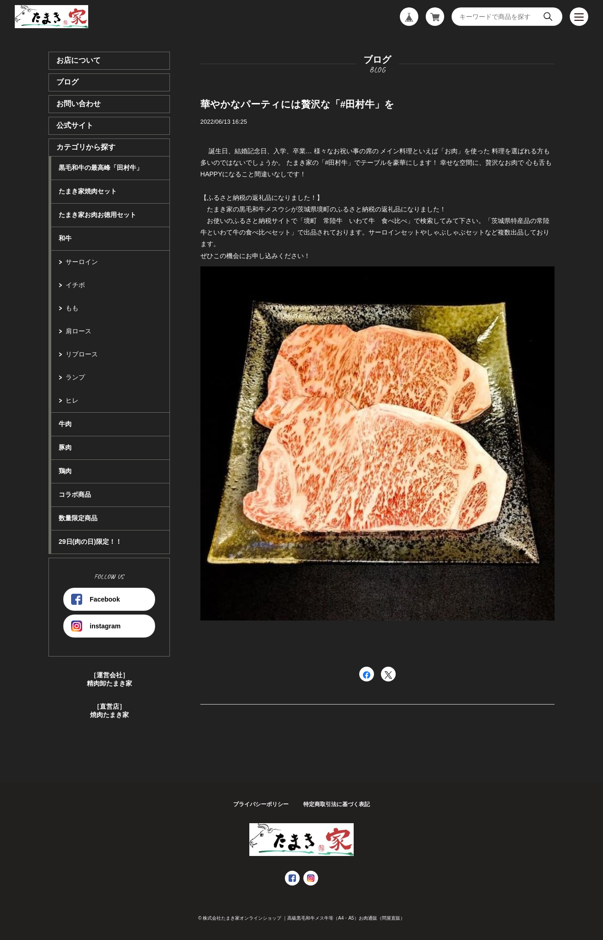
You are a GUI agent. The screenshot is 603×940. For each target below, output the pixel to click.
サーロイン (82, 261)
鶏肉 (65, 471)
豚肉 (65, 447)
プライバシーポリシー (261, 804)
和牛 (65, 238)
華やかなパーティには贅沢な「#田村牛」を (297, 104)
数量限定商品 (78, 518)
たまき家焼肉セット (88, 191)
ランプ (75, 377)
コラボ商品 (75, 494)
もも (72, 308)
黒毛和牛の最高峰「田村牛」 (101, 167)
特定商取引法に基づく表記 (336, 804)
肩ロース (78, 331)
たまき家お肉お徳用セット (97, 214)
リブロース (82, 354)
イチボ (75, 285)
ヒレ (72, 400)
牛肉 (65, 424)
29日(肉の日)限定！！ (90, 541)
